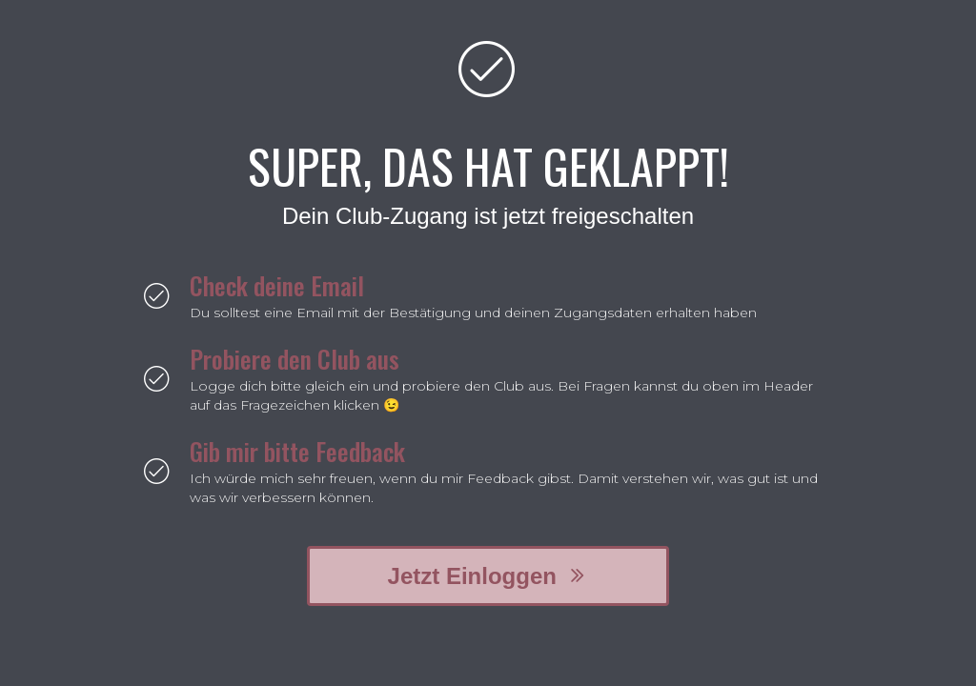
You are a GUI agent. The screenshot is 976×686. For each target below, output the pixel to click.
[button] (488, 576)
